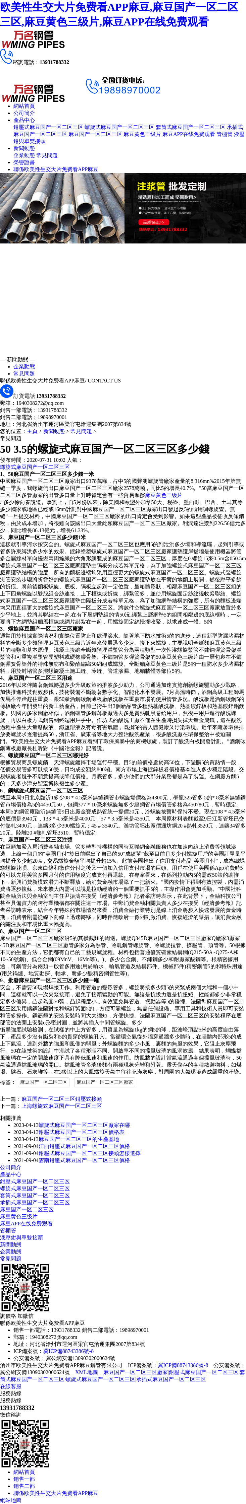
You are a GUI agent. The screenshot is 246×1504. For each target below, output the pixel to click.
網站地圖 (10, 1500)
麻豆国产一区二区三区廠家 (105, 1082)
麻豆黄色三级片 (142, 134)
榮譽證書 (24, 162)
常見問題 (47, 155)
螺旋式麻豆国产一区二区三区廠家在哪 (84, 1125)
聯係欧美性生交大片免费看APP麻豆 (55, 169)
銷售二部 (24, 1486)
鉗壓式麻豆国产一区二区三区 (48, 127)
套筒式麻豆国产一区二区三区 (191, 127)
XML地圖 (86, 1372)
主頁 (32, 431)
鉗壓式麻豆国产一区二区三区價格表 (82, 1132)
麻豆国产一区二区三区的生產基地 (79, 1139)
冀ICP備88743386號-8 (68, 1351)
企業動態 (24, 155)
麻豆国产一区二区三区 (95, 134)
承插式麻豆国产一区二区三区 (35, 1202)
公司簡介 (24, 113)
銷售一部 (24, 1479)
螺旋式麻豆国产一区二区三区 (119, 127)
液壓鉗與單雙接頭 (21, 1237)
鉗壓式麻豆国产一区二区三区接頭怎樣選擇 (90, 1153)
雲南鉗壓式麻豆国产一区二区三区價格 (84, 1160)
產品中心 (24, 120)
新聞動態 (24, 148)
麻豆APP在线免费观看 (188, 134)
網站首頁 (24, 106)
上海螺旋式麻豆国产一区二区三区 (61, 1106)
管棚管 (224, 134)
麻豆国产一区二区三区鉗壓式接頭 (61, 1099)
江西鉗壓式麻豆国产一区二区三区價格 (84, 1146)
